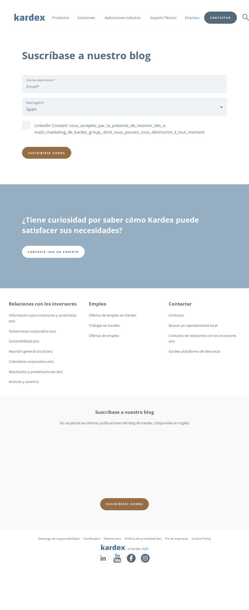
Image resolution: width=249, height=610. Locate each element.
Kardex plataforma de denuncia (194, 351)
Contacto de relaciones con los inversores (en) (202, 338)
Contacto (176, 315)
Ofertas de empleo (104, 335)
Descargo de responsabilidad (59, 538)
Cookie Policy (201, 538)
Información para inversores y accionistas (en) (42, 318)
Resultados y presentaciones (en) (36, 371)
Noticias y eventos (24, 381)
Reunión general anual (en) (31, 351)
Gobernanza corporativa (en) (32, 331)
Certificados (91, 538)
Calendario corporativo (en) (31, 361)
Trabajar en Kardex (104, 325)
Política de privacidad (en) (143, 538)
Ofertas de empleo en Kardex (112, 315)
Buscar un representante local (193, 325)
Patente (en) (112, 538)
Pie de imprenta (176, 538)
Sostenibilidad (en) (24, 341)
